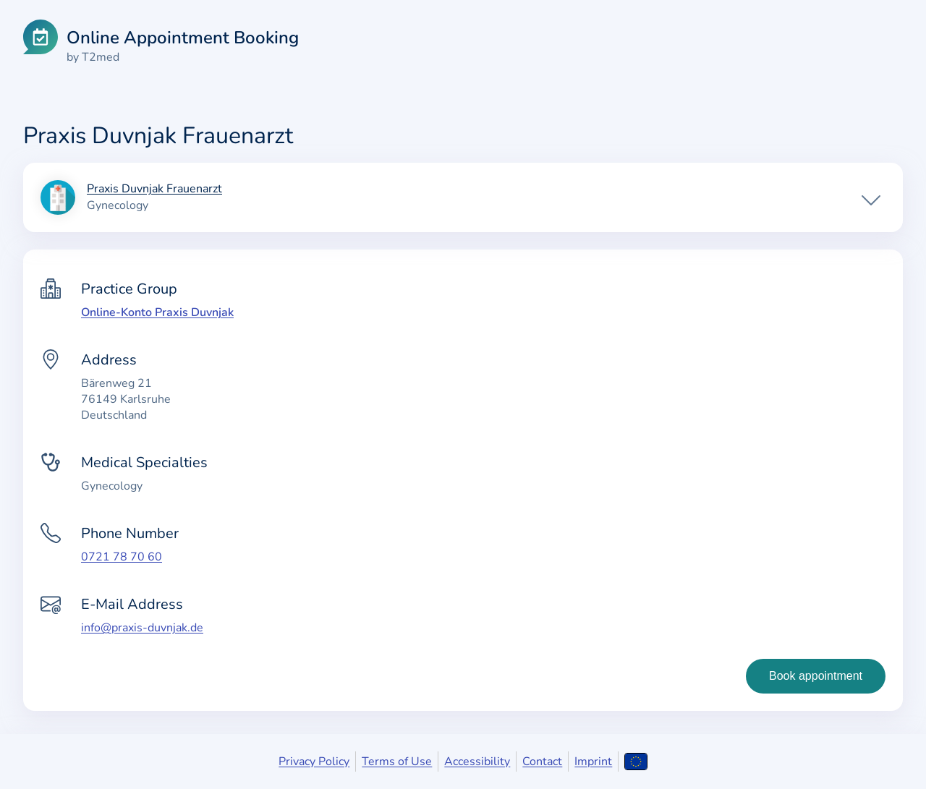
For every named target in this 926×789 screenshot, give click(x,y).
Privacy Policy (314, 761)
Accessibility (477, 761)
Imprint (593, 761)
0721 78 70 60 (121, 557)
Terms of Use (397, 761)
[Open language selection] (635, 761)
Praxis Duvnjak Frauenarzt (154, 189)
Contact (542, 761)
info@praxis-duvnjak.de (142, 628)
